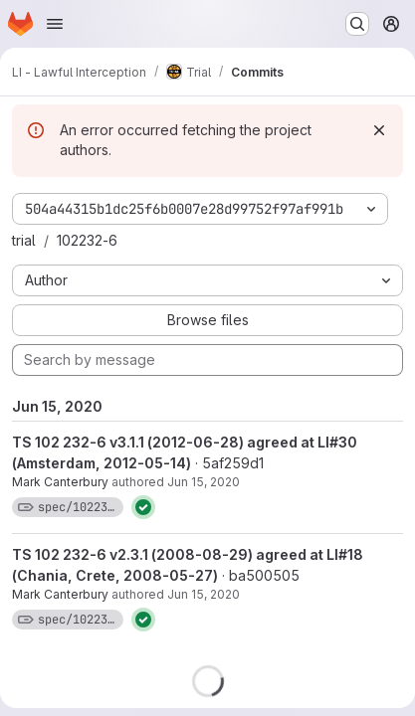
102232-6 (87, 240)
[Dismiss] (379, 130)
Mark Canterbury (60, 481)
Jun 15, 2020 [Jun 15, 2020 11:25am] (203, 594)
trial (24, 240)
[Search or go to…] (357, 24)
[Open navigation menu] (55, 24)
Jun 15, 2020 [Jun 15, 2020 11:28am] (203, 481)
